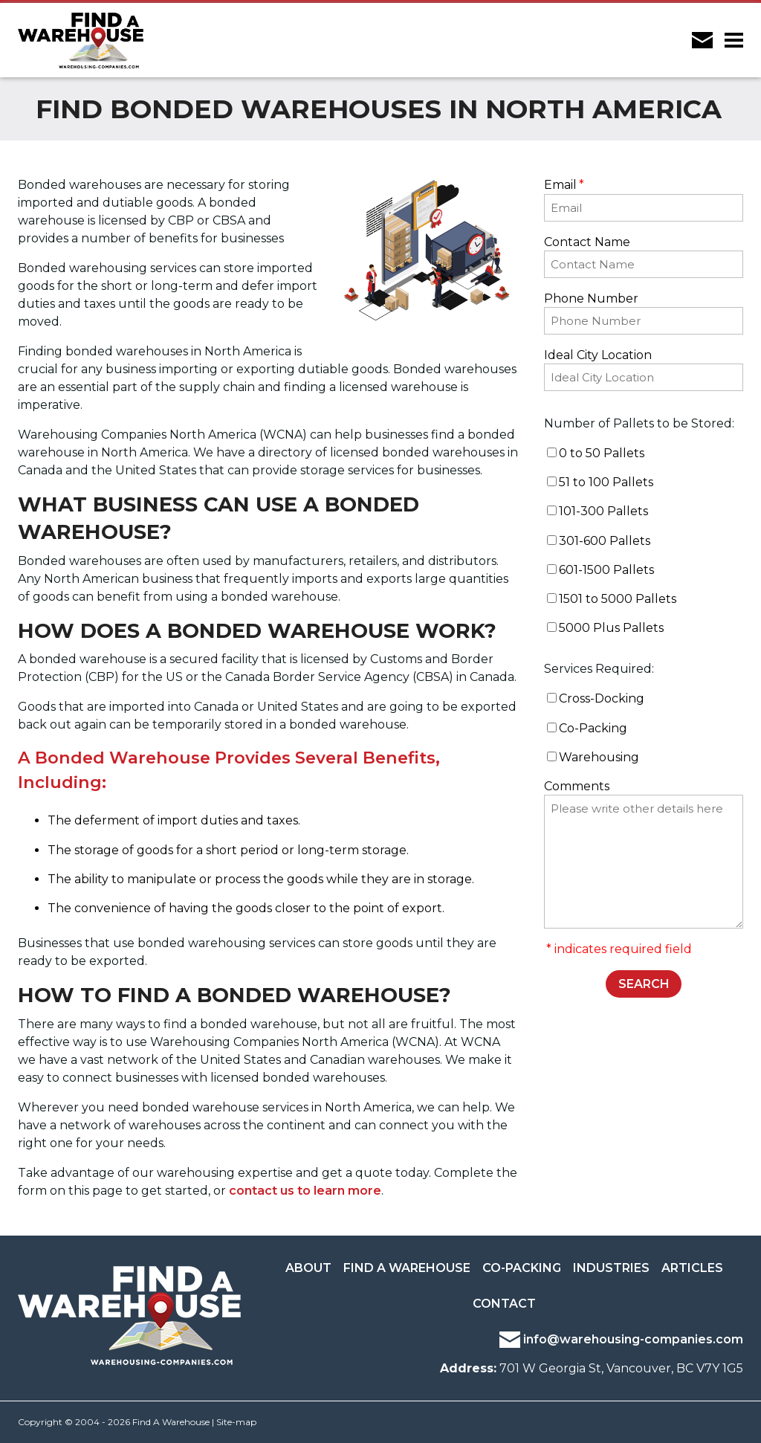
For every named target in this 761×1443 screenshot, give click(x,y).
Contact (504, 1304)
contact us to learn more (305, 1191)
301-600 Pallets (604, 541)
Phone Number (591, 298)
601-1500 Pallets (606, 570)
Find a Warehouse (406, 1268)
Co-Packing (593, 728)
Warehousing (599, 757)
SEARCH (644, 984)
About (308, 1268)
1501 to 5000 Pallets (617, 599)
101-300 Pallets (603, 511)
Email (564, 185)
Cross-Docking (601, 698)
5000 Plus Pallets (611, 628)
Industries (611, 1268)
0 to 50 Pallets (601, 453)
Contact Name (587, 242)
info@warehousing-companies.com (621, 1339)
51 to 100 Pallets (606, 482)
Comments (576, 786)
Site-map (236, 1421)
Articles (692, 1268)
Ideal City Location (598, 355)
